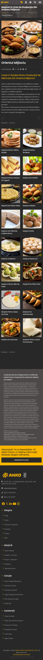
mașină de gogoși (22, 438)
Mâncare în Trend (10, 585)
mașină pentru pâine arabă (9, 151)
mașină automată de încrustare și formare (14, 432)
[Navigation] (40, 2)
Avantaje (7, 529)
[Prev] (3, 118)
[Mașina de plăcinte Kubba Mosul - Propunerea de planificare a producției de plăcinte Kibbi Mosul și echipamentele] (10, 219)
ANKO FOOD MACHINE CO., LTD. (26, 650)
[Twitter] (16, 69)
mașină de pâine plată (10, 205)
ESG (6, 538)
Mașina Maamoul (30, 259)
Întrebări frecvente (11, 629)
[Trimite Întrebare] (21, 2)
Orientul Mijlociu (7, 15)
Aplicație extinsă (10, 568)
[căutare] (35, 2)
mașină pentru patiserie (10, 436)
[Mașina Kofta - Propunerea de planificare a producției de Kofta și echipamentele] (32, 219)
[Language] (30, 2)
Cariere (7, 533)
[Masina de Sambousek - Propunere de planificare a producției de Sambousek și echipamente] (32, 299)
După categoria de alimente (14, 594)
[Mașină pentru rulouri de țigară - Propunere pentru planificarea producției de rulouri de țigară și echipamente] (10, 165)
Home (9, 12)
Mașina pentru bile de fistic (10, 285)
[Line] (20, 69)
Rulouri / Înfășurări (11, 559)
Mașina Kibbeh (29, 205)
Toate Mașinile (9, 550)
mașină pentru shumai (22, 436)
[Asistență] (26, 2)
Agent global (9, 638)
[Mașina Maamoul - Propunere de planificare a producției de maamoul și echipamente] (32, 246)
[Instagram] (18, 504)
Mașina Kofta (28, 231)
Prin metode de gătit (12, 599)
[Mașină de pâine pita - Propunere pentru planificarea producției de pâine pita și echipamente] (32, 272)
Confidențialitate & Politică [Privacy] (21, 654)
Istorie (7, 520)
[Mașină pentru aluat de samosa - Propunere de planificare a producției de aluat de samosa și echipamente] (32, 327)
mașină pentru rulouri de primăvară (13, 434)
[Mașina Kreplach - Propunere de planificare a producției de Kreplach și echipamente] (10, 246)
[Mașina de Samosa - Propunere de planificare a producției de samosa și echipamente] (10, 327)
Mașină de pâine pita (31, 284)
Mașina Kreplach (8, 259)
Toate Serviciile (9, 616)
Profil (6, 516)
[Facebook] (13, 69)
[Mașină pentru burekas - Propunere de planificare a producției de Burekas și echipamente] (32, 138)
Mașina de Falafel (30, 178)
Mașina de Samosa (9, 339)
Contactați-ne (11, 439)
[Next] (39, 118)
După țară (8, 603)
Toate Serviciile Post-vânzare (14, 620)
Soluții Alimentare (18, 12)
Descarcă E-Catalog (11, 625)
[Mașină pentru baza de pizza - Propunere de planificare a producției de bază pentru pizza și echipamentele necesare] (10, 299)
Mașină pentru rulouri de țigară (10, 179)
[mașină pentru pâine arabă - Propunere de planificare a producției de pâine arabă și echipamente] (10, 138)
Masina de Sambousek (28, 313)
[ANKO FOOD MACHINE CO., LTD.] (21, 475)
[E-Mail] (23, 69)
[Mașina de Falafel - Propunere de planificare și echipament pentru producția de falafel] (32, 165)
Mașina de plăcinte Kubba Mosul (9, 232)
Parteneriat (8, 634)
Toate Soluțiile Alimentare (13, 581)
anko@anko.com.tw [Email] (10, 488)
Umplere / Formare (11, 555)
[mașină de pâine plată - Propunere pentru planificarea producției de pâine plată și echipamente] (10, 193)
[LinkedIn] (18, 69)
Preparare (8, 564)
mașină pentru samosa (28, 434)
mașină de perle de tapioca (11, 438)
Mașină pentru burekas (29, 151)
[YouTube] (14, 504)
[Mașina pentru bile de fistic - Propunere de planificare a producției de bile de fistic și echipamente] (10, 272)
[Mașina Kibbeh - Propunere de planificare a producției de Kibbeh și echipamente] (32, 193)
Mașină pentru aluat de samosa (31, 340)
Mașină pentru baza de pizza (9, 313)
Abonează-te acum (21, 460)
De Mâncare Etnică (31, 12)
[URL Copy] (25, 69)
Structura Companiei (11, 524)
